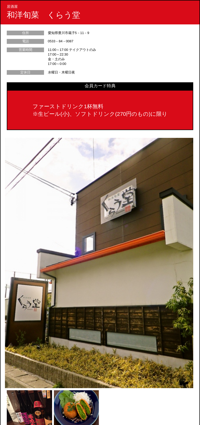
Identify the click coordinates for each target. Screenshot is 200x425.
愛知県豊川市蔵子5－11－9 (68, 33)
